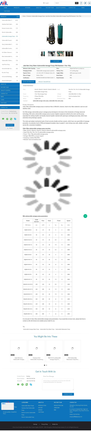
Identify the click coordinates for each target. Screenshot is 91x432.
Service (40, 410)
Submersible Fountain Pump (10, 48)
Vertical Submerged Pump (10, 80)
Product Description (44, 81)
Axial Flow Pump (10, 64)
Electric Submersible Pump (10, 32)
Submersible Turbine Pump (10, 60)
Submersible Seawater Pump (10, 40)
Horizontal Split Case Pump (10, 68)
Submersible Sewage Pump (10, 36)
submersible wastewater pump (62, 329)
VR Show (27, 7)
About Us (38, 7)
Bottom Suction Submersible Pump (10, 28)
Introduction (42, 405)
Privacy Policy (45, 424)
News (83, 7)
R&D (55, 410)
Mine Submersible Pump (10, 56)
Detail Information (28, 81)
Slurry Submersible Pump (10, 44)
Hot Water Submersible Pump (10, 52)
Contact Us (72, 7)
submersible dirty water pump (47, 329)
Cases (2, 99)
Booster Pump (10, 72)
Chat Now (7, 11)
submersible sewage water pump (31, 329)
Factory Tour (50, 7)
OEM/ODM (56, 407)
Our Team (41, 412)
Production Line (58, 405)
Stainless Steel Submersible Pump (10, 24)
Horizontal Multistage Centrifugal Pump (10, 76)
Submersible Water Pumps (10, 20)
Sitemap (35, 424)
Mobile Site (55, 424)
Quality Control (61, 7)
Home (5, 7)
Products (16, 7)
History (40, 407)
